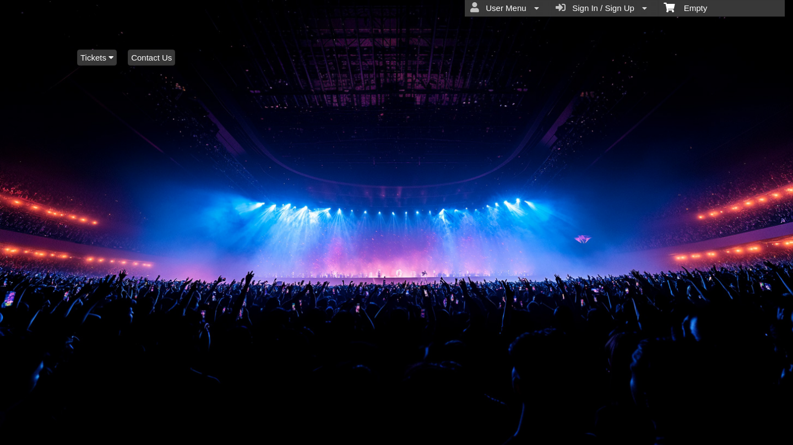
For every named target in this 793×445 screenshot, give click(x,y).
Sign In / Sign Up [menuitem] (601, 8)
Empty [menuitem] (685, 7)
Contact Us (151, 57)
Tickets (96, 57)
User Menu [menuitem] (504, 8)
